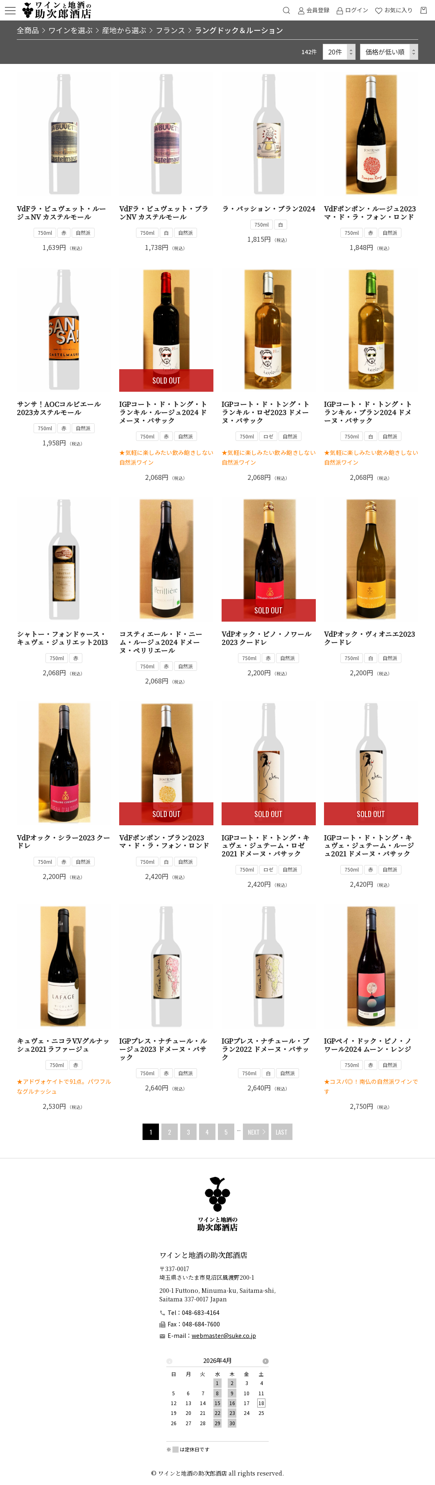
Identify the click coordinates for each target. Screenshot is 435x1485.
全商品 (28, 30)
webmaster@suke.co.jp (224, 1335)
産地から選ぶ (124, 30)
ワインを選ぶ (70, 30)
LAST (282, 1131)
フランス (170, 30)
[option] (217, 1394)
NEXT (254, 1131)
